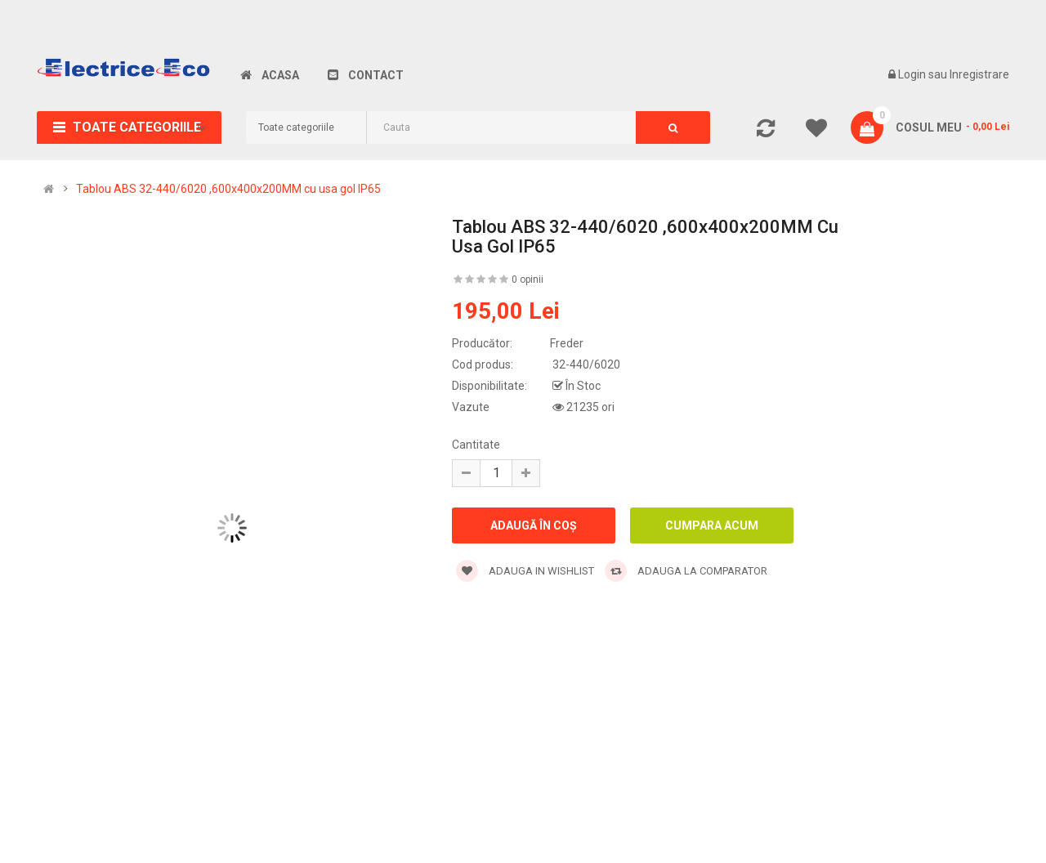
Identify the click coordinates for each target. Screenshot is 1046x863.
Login (913, 74)
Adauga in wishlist (525, 571)
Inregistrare (979, 74)
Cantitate (476, 444)
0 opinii (527, 279)
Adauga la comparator (686, 571)
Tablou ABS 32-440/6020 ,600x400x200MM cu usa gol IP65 (228, 189)
